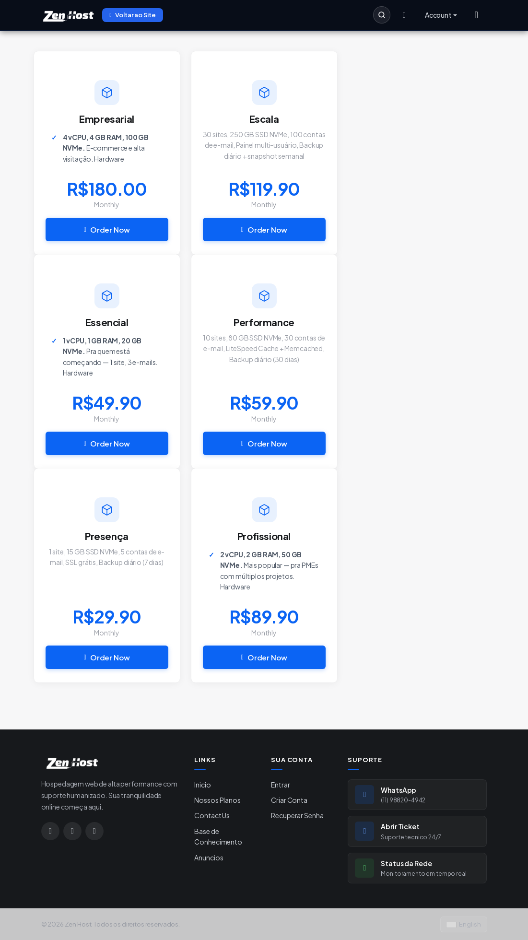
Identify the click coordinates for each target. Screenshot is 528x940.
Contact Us (212, 815)
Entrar (280, 784)
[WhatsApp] (72, 831)
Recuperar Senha (297, 815)
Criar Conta (289, 800)
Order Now (107, 229)
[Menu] (477, 15)
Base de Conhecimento (218, 836)
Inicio (202, 784)
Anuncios (208, 857)
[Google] (94, 831)
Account (438, 15)
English (463, 924)
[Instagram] (50, 831)
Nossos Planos (217, 800)
